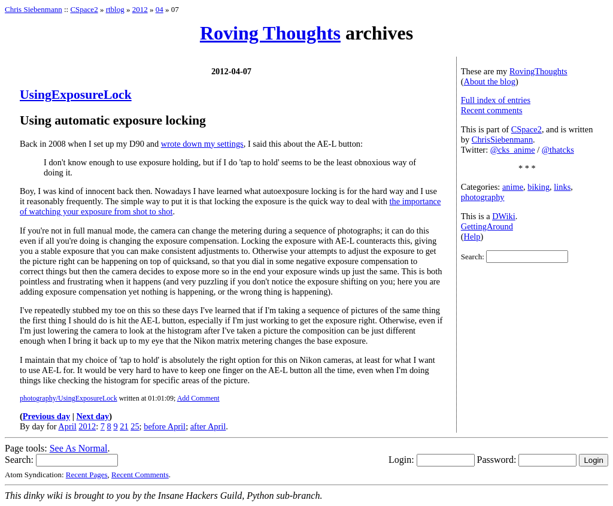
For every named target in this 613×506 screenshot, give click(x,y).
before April (165, 426)
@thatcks (558, 149)
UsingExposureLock (76, 94)
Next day (92, 416)
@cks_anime (512, 149)
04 (159, 9)
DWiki (503, 216)
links (562, 187)
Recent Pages (87, 474)
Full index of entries (495, 100)
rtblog (115, 9)
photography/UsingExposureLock (68, 398)
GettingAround (487, 226)
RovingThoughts (538, 71)
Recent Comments (140, 474)
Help (472, 236)
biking (538, 187)
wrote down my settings (202, 144)
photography (483, 197)
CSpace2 (84, 9)
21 (124, 426)
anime (512, 187)
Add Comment (198, 398)
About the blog (489, 81)
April (67, 426)
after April (208, 426)
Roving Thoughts (270, 33)
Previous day (46, 416)
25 (135, 426)
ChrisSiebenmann (502, 139)
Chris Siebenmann (33, 9)
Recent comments (492, 110)
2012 (140, 9)
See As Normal (79, 448)
